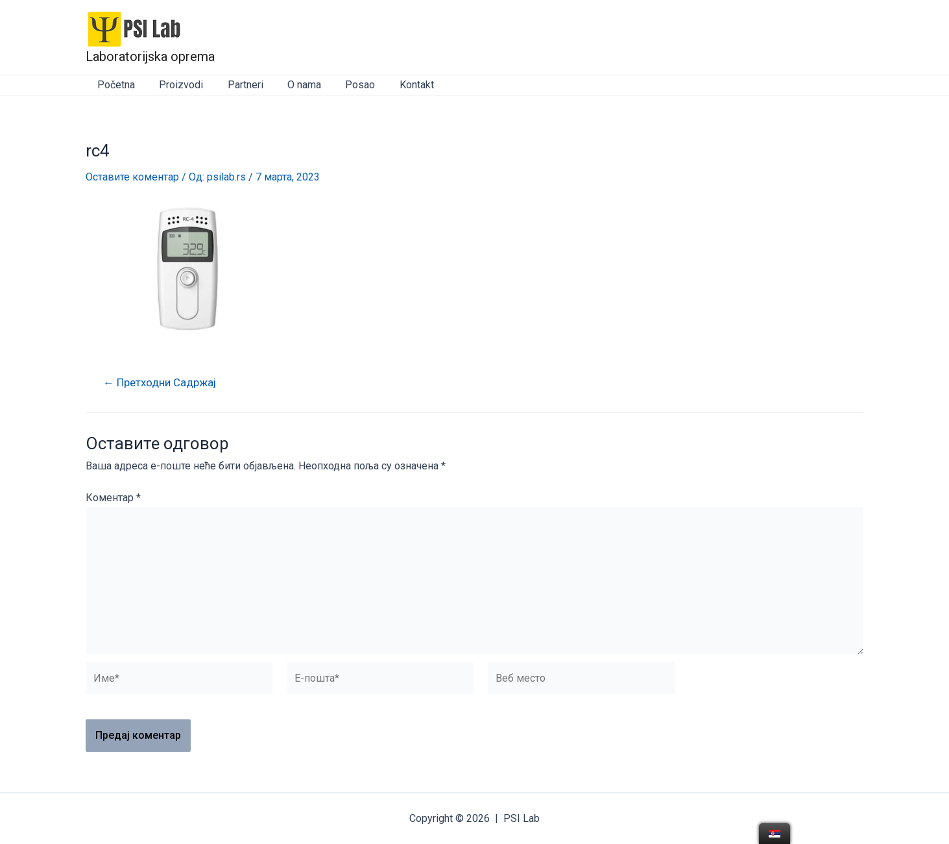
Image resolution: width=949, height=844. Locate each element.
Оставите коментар (132, 177)
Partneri (237, 85)
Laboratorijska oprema (150, 56)
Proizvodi (176, 85)
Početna (115, 85)
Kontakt (398, 85)
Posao (345, 85)
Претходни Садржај (160, 382)
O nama (292, 85)
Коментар (113, 497)
